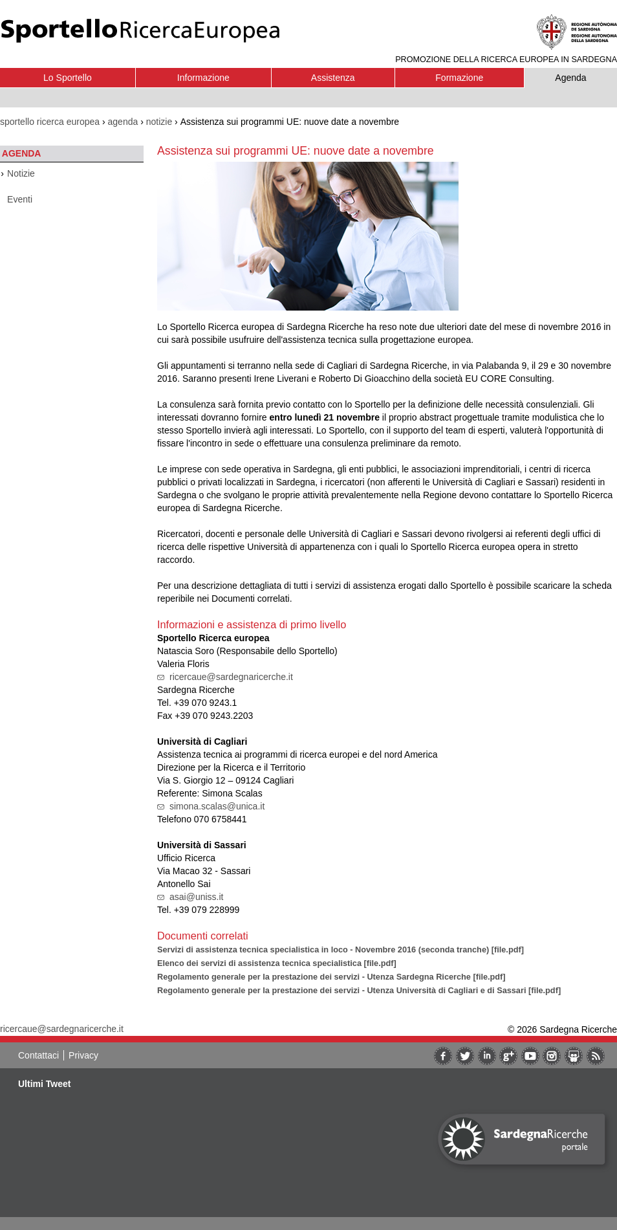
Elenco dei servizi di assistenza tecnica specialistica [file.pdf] (276, 963)
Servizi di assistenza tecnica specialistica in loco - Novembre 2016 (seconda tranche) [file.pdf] (340, 949)
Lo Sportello (67, 77)
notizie (159, 121)
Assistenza (333, 77)
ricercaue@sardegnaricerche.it (231, 677)
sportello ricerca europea (50, 121)
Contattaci (38, 1055)
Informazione (203, 77)
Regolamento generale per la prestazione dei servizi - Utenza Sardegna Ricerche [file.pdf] (331, 977)
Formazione (459, 77)
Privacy (83, 1055)
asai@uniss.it (196, 897)
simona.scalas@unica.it (217, 806)
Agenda (570, 77)
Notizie (21, 173)
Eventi (19, 199)
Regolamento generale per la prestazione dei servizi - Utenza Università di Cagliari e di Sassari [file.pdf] (359, 990)
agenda (123, 121)
